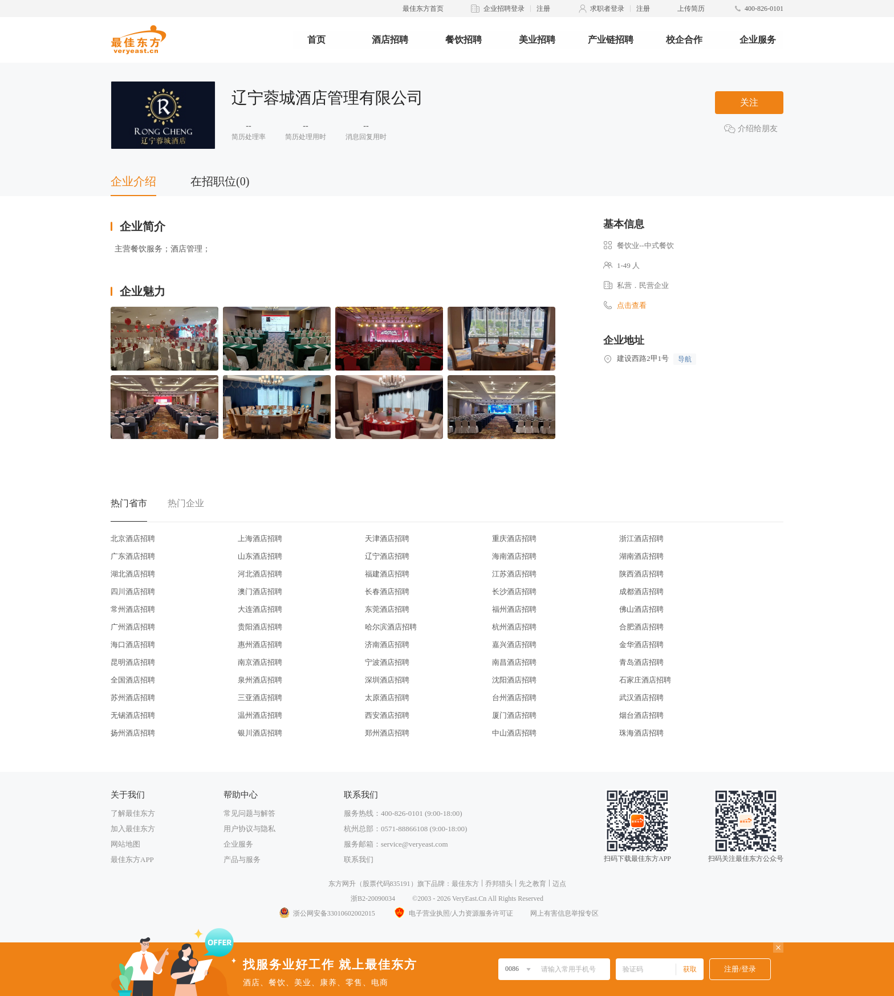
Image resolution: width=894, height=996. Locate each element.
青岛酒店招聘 (641, 662)
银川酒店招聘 (260, 733)
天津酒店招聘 (387, 538)
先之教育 (532, 884)
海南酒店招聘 (514, 556)
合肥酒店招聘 (641, 627)
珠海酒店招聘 (641, 733)
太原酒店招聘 (387, 697)
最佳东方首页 (423, 9)
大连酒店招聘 (260, 609)
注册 (543, 9)
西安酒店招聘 (387, 715)
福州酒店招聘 (514, 609)
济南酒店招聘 (387, 644)
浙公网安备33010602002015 (326, 913)
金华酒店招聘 (641, 644)
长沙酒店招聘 (514, 591)
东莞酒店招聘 (387, 609)
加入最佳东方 (133, 828)
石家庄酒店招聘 (645, 680)
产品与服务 (242, 859)
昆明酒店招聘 (133, 662)
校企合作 (684, 39)
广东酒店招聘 (133, 556)
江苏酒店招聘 (514, 574)
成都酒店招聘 (641, 591)
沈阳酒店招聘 (514, 680)
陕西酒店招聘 (641, 574)
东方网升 (342, 884)
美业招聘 (537, 39)
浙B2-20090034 (373, 899)
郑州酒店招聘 (387, 733)
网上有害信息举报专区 (564, 913)
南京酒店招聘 (260, 662)
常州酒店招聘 (133, 609)
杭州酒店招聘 (514, 627)
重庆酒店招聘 (514, 538)
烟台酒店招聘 (641, 715)
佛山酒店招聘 (641, 609)
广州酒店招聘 (133, 627)
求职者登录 (607, 9)
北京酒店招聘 (133, 538)
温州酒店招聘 (260, 715)
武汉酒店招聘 (641, 697)
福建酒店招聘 (387, 574)
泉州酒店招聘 (260, 680)
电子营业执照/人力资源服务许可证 (452, 913)
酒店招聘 (390, 39)
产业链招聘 (610, 39)
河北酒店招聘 (260, 574)
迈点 (559, 884)
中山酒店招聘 (514, 733)
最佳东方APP (132, 859)
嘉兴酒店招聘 (514, 644)
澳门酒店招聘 (260, 591)
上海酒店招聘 (260, 538)
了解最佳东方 (133, 813)
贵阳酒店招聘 (260, 627)
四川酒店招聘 (133, 591)
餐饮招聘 (463, 39)
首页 (316, 39)
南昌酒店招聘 (514, 662)
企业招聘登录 (504, 9)
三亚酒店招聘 (260, 697)
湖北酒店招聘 (133, 574)
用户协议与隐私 (249, 828)
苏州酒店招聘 (133, 697)
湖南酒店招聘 (641, 556)
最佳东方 (465, 884)
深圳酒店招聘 (387, 680)
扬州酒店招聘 (133, 733)
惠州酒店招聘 (260, 644)
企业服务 (757, 39)
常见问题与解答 (249, 813)
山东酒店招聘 (260, 556)
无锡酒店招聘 (133, 715)
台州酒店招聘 (514, 697)
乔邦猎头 (499, 884)
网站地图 (125, 844)
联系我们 (358, 859)
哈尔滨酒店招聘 (391, 627)
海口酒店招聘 (133, 644)
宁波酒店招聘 (387, 662)
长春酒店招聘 (387, 591)
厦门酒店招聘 (514, 715)
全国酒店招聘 (133, 680)
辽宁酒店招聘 (387, 556)
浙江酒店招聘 (641, 538)
